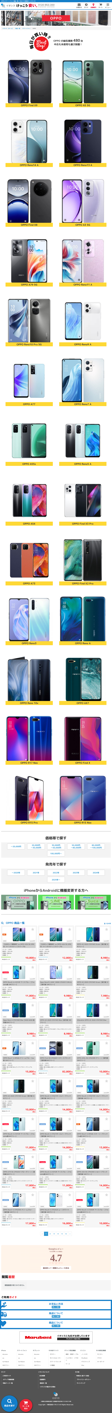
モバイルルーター (55, 1358)
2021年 (36, 872)
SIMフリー (5, 1365)
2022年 (56, 872)
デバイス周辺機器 (70, 1350)
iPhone (3, 1350)
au (3, 1358)
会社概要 (42, 1376)
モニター (100, 1354)
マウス (99, 1358)
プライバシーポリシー (84, 1379)
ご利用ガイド (6, 1376)
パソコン (83, 1350)
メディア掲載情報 (8, 1379)
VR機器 (52, 1365)
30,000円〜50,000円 (56, 846)
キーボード (100, 1362)
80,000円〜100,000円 (96, 846)
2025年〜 (56, 879)
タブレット (36, 1350)
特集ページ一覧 (8, 1383)
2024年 (96, 872)
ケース (68, 1364)
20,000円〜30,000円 (36, 846)
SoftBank (5, 1362)
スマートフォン (22, 1350)
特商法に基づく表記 (82, 1376)
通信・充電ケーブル (72, 1354)
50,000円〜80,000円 (76, 846)
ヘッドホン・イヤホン (72, 1359)
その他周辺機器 (101, 1350)
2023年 (76, 872)
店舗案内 (42, 1379)
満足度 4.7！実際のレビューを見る (56, 1268)
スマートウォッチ (55, 1362)
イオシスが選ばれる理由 (47, 1387)
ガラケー (53, 1354)
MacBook (84, 1358)
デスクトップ (85, 1362)
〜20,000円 (16, 846)
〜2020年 (16, 872)
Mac (82, 1365)
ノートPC (84, 1354)
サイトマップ (81, 1383)
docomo (5, 1354)
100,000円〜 (56, 853)
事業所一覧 (43, 1383)
